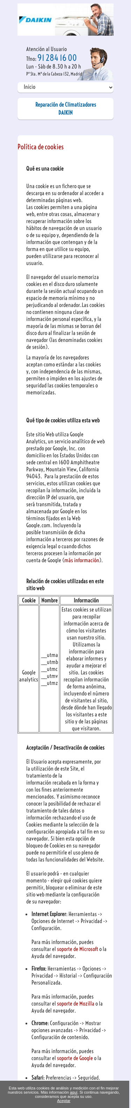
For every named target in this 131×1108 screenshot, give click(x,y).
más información (81, 560)
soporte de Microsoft (78, 948)
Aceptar (64, 1101)
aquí (73, 1092)
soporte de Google (75, 1058)
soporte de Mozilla (76, 1003)
